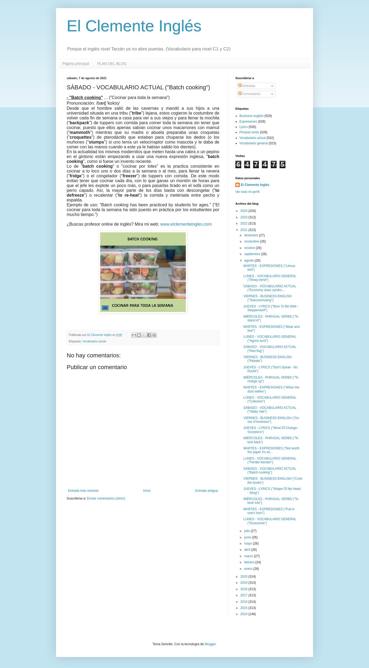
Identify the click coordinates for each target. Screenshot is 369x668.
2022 (244, 223)
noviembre (252, 241)
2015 (244, 608)
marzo (249, 556)
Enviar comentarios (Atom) (106, 498)
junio (248, 537)
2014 (244, 614)
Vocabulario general (253, 143)
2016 (244, 602)
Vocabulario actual (94, 341)
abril (247, 550)
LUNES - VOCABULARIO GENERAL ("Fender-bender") (269, 460)
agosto (249, 260)
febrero (249, 562)
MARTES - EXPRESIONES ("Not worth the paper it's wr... (271, 450)
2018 (244, 589)
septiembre (252, 254)
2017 (244, 595)
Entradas (246, 86)
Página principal (75, 63)
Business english (251, 116)
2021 (244, 230)
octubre (250, 248)
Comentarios (249, 94)
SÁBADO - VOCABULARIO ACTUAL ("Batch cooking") (269, 470)
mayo (248, 543)
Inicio (147, 491)
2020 (244, 576)
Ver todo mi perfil (247, 192)
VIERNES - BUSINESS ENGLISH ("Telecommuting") (267, 298)
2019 (244, 583)
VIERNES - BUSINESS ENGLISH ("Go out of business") (271, 420)
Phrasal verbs (249, 132)
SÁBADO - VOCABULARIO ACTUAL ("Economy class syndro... (269, 288)
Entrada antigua (206, 491)
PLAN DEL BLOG (112, 63)
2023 (244, 217)
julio (247, 531)
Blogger (210, 644)
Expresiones (248, 121)
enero (248, 569)
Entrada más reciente (83, 491)
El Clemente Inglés (134, 26)
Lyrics (243, 127)
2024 (244, 211)
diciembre (251, 235)
